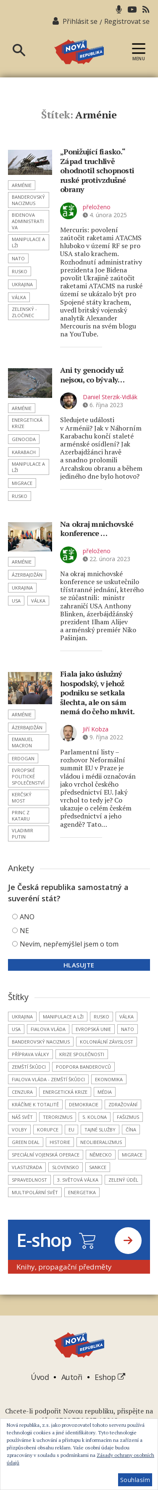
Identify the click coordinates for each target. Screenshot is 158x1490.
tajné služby (100, 1129)
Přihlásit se (80, 21)
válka (19, 297)
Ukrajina (22, 284)
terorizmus (57, 1117)
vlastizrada (27, 1167)
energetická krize (27, 423)
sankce (97, 1167)
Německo (101, 1154)
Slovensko (65, 1167)
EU (71, 1129)
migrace (22, 483)
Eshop (110, 1377)
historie (60, 1142)
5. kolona (94, 1117)
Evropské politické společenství (28, 776)
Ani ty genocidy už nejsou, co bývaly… (92, 375)
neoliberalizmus (101, 1142)
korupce (47, 1129)
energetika (82, 1192)
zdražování (122, 1104)
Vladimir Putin (22, 833)
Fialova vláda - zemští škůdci (48, 1079)
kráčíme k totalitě (35, 1104)
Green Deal (26, 1142)
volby (19, 1129)
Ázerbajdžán (27, 575)
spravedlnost (29, 1180)
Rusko (19, 271)
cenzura (22, 1092)
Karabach (24, 452)
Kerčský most (22, 797)
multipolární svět (35, 1192)
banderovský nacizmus (28, 200)
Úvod (40, 1377)
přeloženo (97, 207)
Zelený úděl (123, 1180)
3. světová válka (77, 1180)
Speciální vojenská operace (45, 1154)
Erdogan (23, 758)
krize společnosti (81, 1054)
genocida (24, 439)
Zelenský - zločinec (24, 312)
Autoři (71, 1377)
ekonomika (109, 1079)
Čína (131, 1129)
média (104, 1092)
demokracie (83, 1104)
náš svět (22, 1117)
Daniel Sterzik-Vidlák (110, 397)
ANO (27, 916)
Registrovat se (127, 21)
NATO (18, 258)
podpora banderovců (83, 1067)
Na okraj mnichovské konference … (96, 529)
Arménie (22, 185)
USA (16, 601)
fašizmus (128, 1117)
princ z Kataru (21, 815)
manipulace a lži (28, 242)
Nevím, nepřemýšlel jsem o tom (69, 944)
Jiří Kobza (95, 729)
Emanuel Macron (22, 742)
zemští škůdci (29, 1067)
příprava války (30, 1054)
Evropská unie (93, 1029)
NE (24, 930)
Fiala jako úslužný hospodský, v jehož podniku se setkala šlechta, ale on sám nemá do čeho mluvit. (97, 692)
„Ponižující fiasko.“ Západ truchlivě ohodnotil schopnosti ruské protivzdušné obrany (97, 170)
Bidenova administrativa (28, 221)
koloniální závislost (106, 1042)
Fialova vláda (48, 1029)
